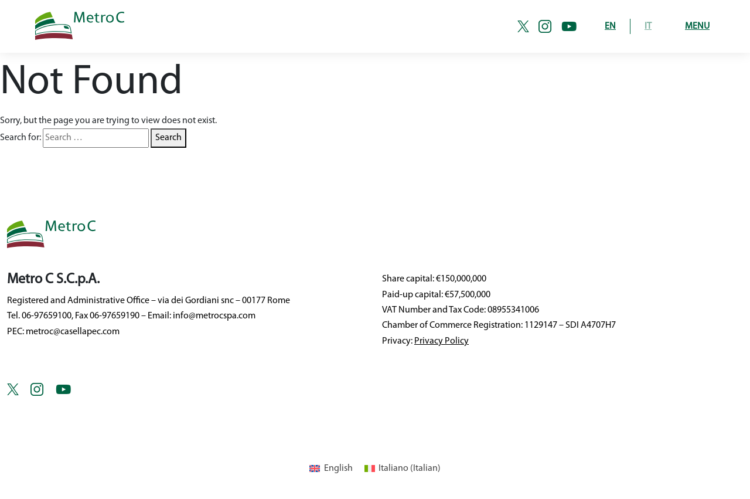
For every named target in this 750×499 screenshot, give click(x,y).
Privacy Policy (441, 341)
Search (168, 137)
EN (610, 26)
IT (648, 26)
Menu (697, 26)
